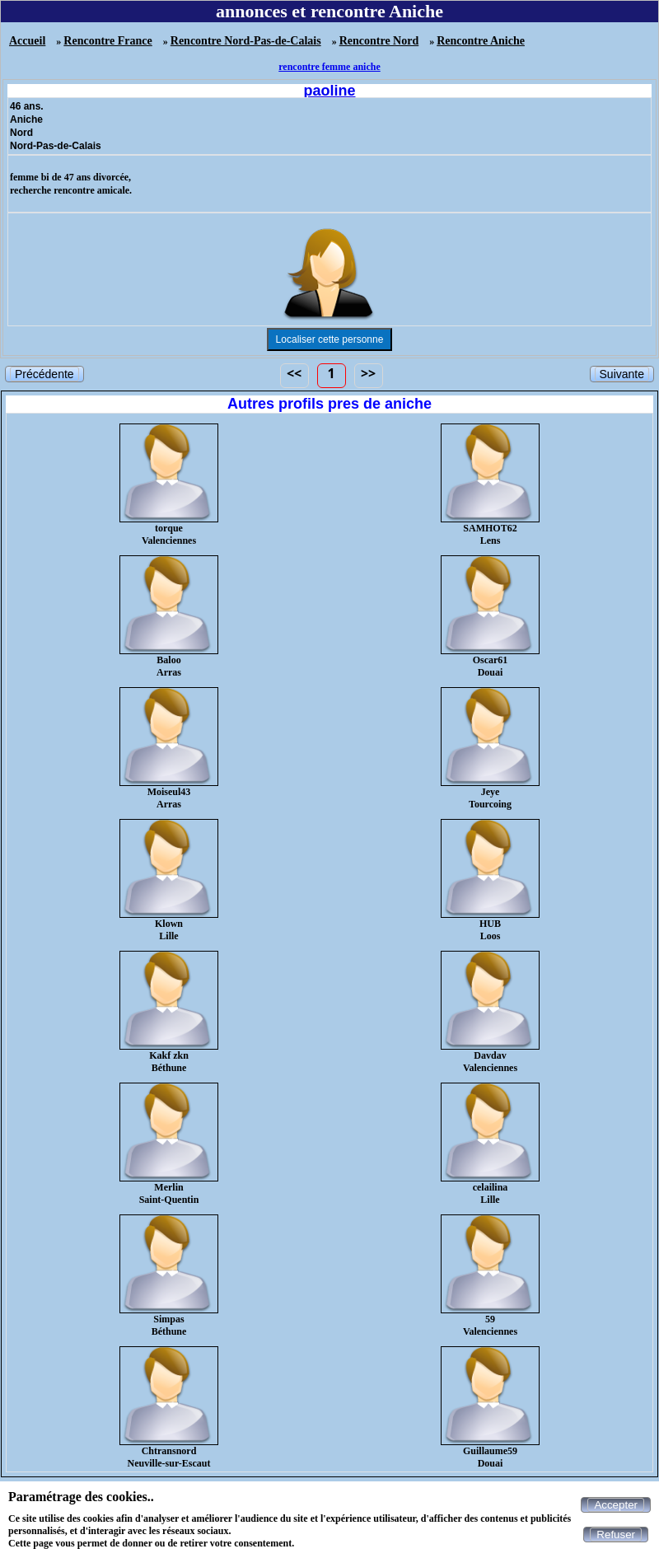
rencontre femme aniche (329, 67)
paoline (329, 90)
